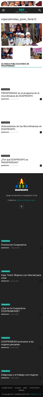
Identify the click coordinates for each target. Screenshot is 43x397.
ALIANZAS (18, 388)
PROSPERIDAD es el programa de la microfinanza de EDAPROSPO (20, 94)
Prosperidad (5, 89)
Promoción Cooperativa (13, 244)
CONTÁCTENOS (34, 388)
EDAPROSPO (5, 99)
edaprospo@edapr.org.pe (26, 200)
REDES (25, 388)
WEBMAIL (22, 390)
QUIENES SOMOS (7, 388)
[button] (40, 10)
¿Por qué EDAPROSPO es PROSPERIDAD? (14, 161)
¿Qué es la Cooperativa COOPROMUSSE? (13, 310)
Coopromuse (5, 241)
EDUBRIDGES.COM (35, 394)
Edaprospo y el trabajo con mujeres (19, 374)
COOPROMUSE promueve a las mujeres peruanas (17, 343)
